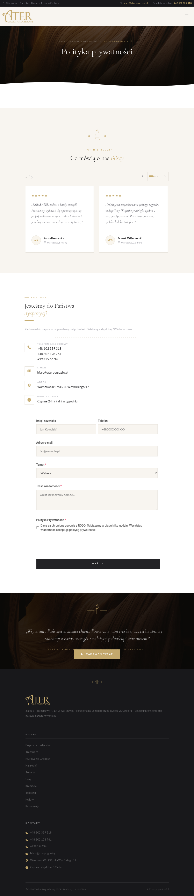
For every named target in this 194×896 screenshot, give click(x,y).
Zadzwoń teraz (97, 661)
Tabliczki (31, 792)
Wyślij (106, 563)
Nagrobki (31, 765)
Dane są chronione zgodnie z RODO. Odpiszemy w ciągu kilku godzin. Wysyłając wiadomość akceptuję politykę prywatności (97, 527)
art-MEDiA (80, 889)
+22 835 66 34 (39, 370)
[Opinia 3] (157, 176)
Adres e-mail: (53, 442)
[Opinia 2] (155, 176)
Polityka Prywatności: (59, 520)
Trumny (30, 772)
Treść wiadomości (57, 486)
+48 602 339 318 (183, 3)
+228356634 (38, 846)
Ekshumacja (32, 806)
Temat (49, 464)
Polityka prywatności (158, 889)
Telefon (111, 420)
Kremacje (31, 786)
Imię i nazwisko (54, 420)
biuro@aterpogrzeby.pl (135, 3)
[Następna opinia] (164, 176)
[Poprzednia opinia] (143, 176)
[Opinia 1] (151, 176)
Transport (32, 752)
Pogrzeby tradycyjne (38, 745)
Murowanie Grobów (38, 758)
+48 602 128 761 (41, 364)
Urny (28, 779)
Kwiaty (30, 799)
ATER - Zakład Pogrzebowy (78, 41)
